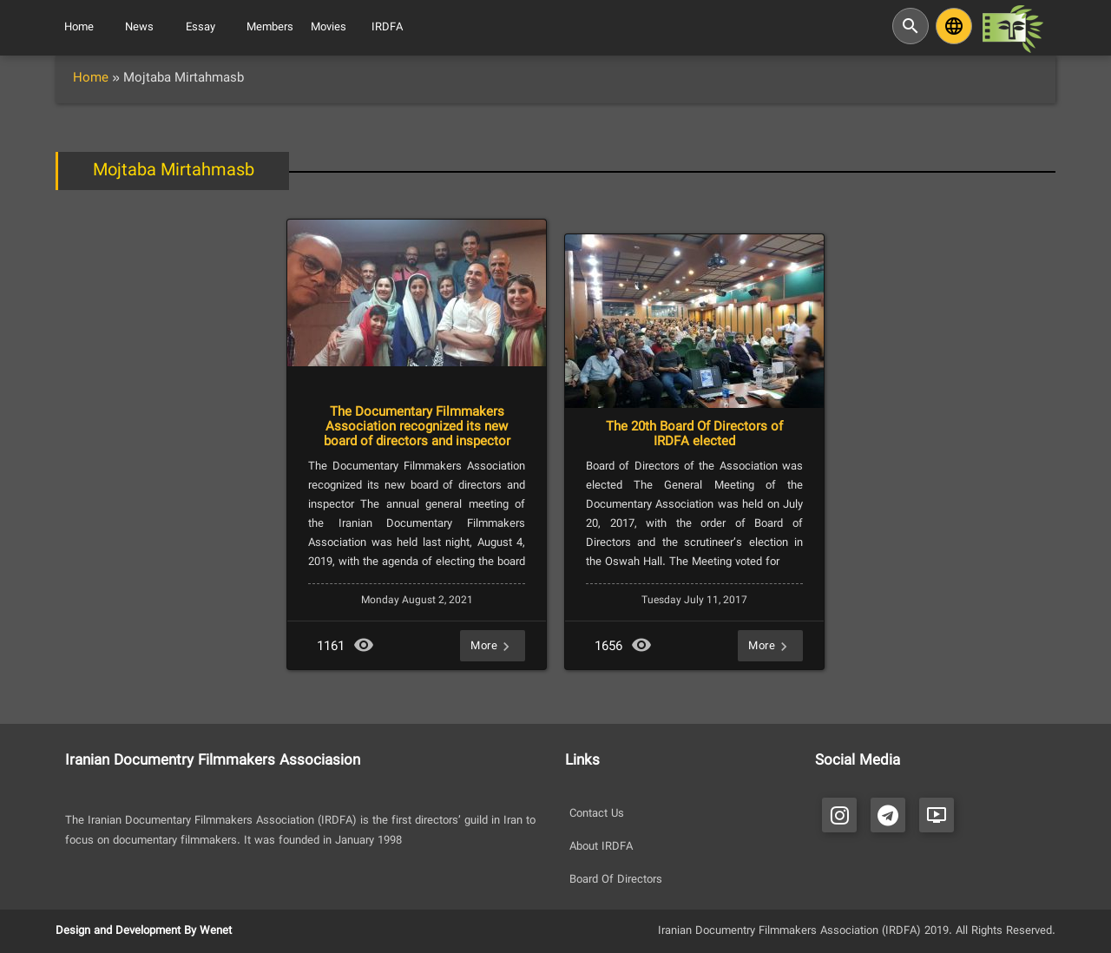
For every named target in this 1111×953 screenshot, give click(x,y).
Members (270, 27)
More (492, 645)
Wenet (216, 931)
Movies (328, 27)
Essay (200, 27)
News (139, 27)
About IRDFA (601, 847)
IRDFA (387, 27)
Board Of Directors (615, 880)
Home (79, 27)
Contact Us (596, 814)
